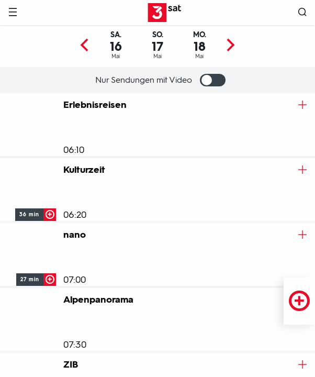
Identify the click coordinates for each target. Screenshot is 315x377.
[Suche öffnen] (302, 13)
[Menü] (12, 13)
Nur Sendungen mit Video (160, 80)
